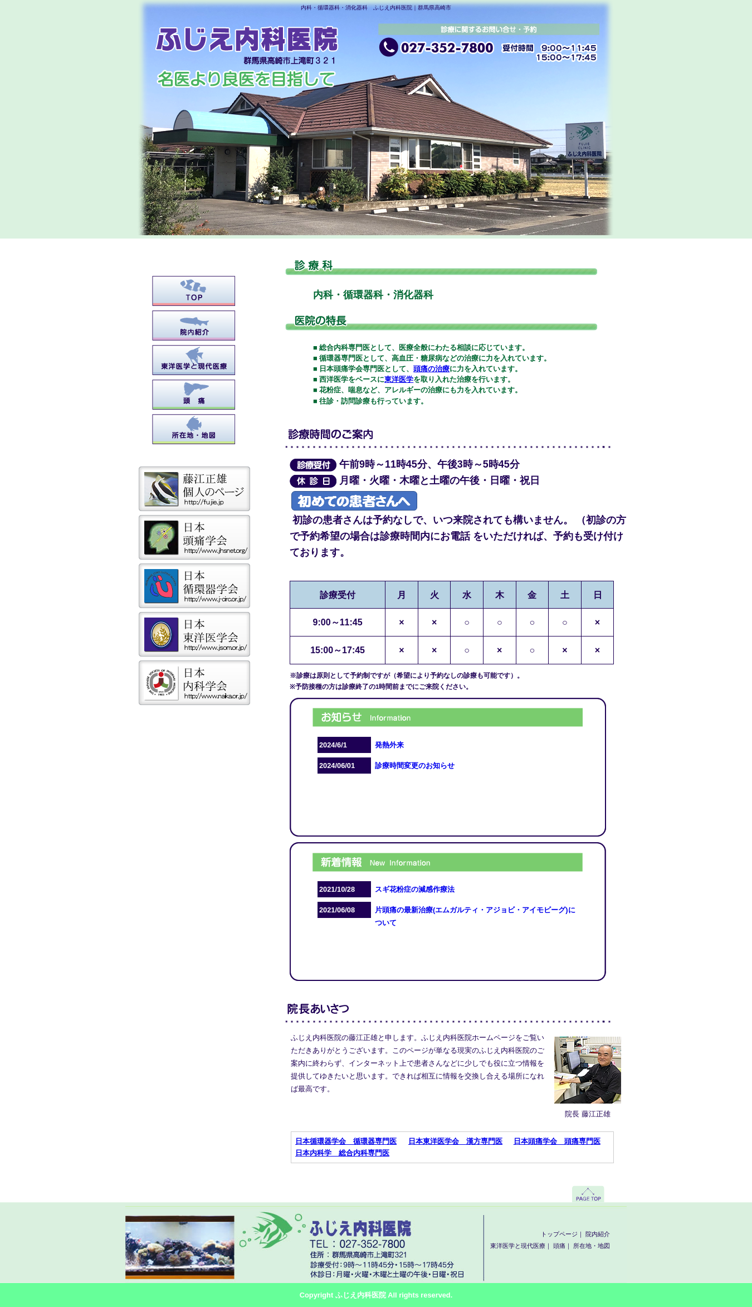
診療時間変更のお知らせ (415, 765)
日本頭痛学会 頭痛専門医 (557, 1141)
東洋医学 (398, 379)
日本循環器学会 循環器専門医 (346, 1141)
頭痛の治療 (431, 369)
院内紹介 (194, 325)
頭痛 (194, 395)
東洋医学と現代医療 (194, 360)
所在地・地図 (194, 429)
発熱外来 (389, 745)
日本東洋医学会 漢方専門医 (455, 1141)
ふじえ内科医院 (360, 1295)
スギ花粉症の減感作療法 (415, 889)
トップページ (194, 291)
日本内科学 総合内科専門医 (342, 1153)
